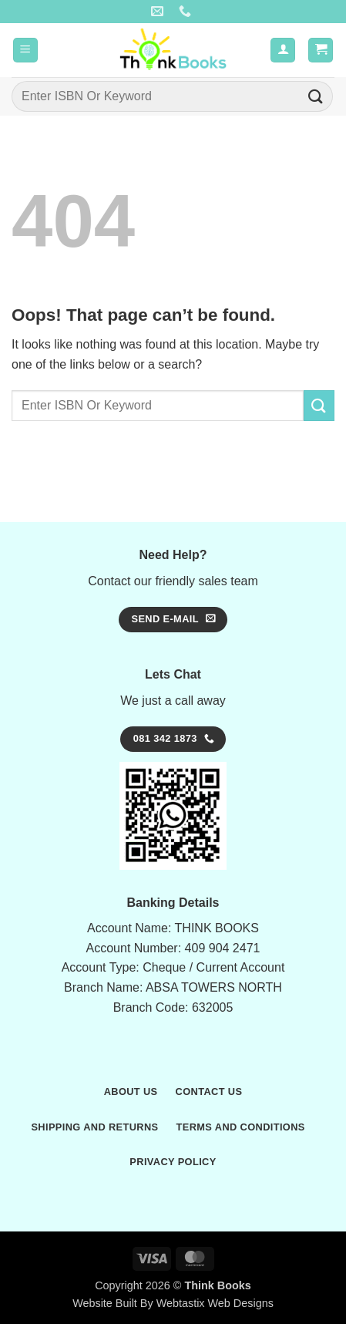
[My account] (282, 50)
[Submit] (316, 96)
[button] (25, 50)
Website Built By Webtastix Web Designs (173, 1303)
